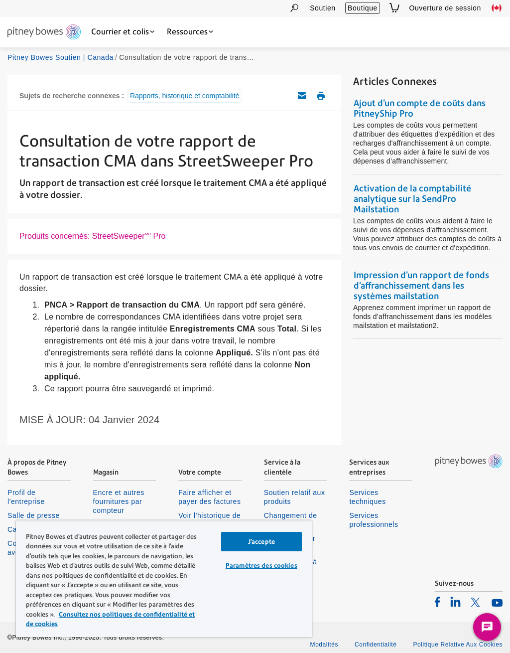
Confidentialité (375, 644)
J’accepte (261, 541)
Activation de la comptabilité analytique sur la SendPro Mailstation (412, 198)
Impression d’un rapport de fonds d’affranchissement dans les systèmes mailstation (421, 285)
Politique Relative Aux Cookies (458, 644)
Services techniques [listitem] (367, 497)
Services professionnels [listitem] (373, 519)
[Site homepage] (44, 32)
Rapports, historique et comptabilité (184, 96)
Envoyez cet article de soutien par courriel (301, 95)
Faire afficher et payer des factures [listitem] (209, 497)
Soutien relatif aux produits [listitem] (294, 497)
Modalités (324, 644)
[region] (164, 578)
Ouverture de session (445, 8)
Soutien (322, 8)
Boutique (363, 8)
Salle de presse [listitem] (33, 515)
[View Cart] (394, 7)
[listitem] (437, 601)
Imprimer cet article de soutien (320, 95)
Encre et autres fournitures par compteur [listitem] (118, 501)
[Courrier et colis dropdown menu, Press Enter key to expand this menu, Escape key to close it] (123, 31)
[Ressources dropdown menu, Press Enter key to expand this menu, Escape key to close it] (190, 31)
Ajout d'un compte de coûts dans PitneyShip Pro (420, 108)
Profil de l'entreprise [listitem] (26, 497)
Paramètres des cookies (261, 565)
